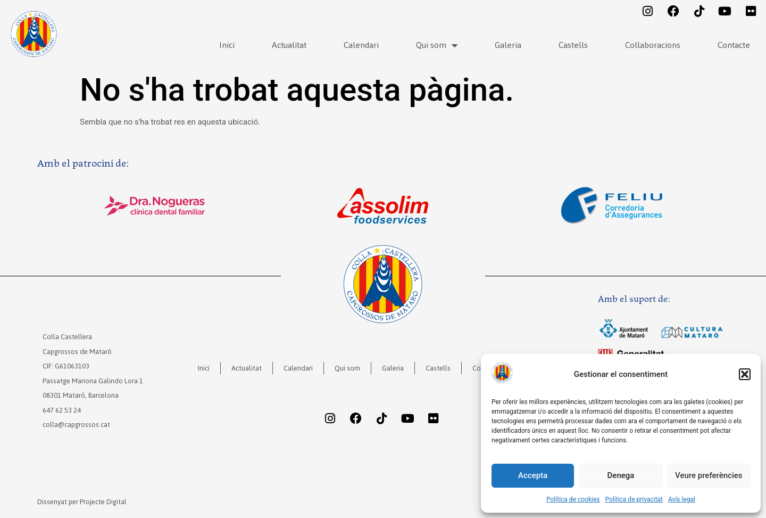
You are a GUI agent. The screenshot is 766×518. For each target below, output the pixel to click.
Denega (621, 475)
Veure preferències (708, 475)
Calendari (361, 45)
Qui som (436, 45)
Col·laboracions (652, 45)
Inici (227, 45)
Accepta (532, 475)
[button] (744, 374)
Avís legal (681, 499)
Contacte (734, 45)
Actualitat (289, 45)
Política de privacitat (634, 499)
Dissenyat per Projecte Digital (82, 501)
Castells (573, 45)
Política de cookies (573, 499)
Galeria (508, 45)
